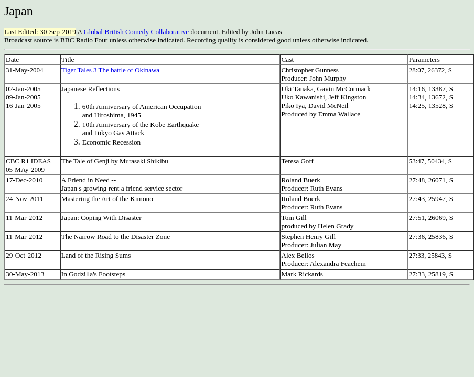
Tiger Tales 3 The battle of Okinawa (110, 70)
